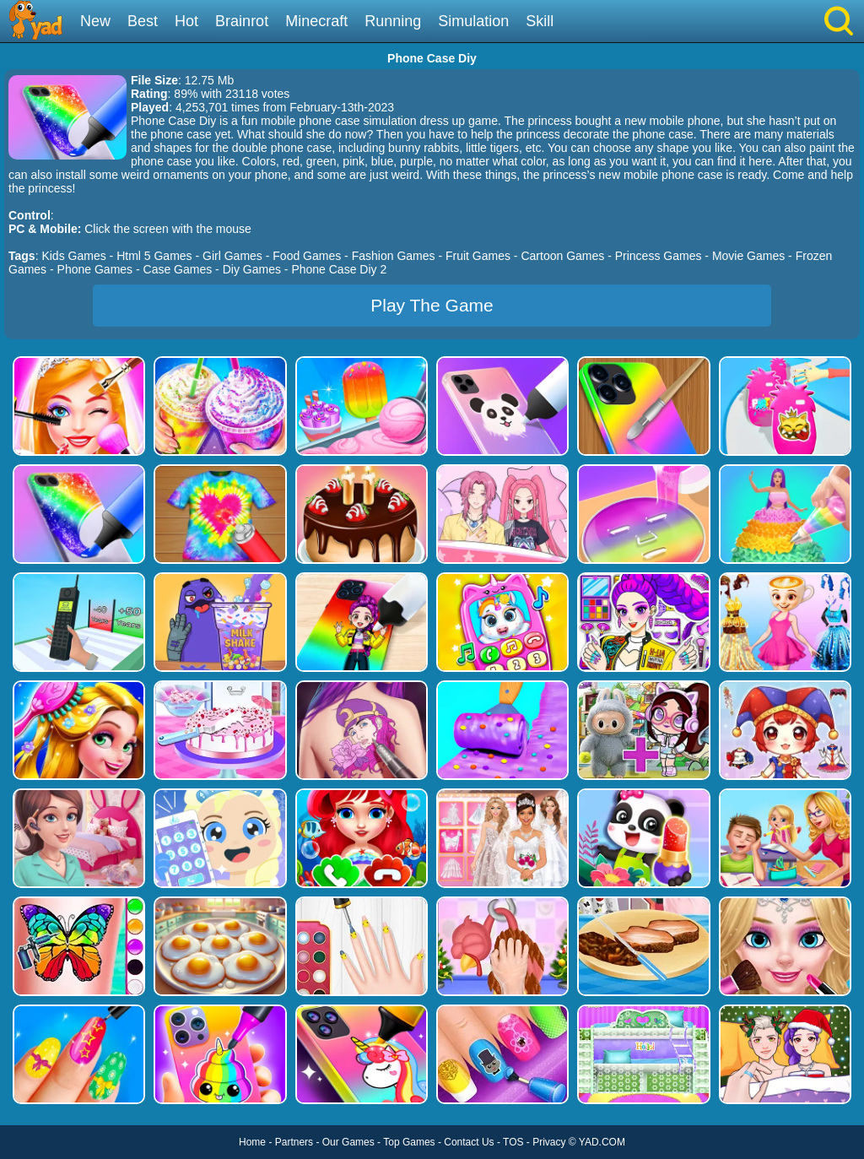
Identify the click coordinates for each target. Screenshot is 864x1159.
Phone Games (95, 269)
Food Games (307, 256)
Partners (294, 1142)
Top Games (409, 1142)
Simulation (473, 21)
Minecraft (316, 21)
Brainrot (241, 21)
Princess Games (658, 256)
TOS (513, 1142)
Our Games (348, 1142)
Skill (540, 21)
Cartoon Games (562, 256)
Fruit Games (478, 256)
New (95, 21)
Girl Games (232, 256)
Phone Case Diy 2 (338, 269)
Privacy (548, 1142)
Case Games (178, 269)
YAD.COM (602, 1142)
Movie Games (748, 256)
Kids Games (73, 256)
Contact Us (469, 1142)
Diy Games (252, 269)
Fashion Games (393, 256)
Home (252, 1142)
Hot (186, 21)
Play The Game (432, 305)
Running (392, 21)
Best (142, 21)
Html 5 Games (154, 256)
